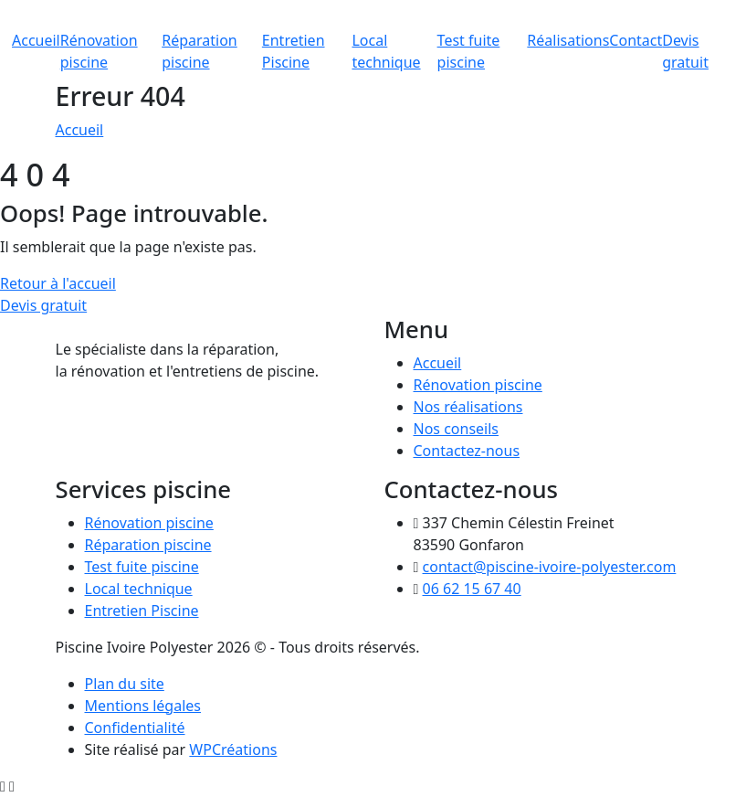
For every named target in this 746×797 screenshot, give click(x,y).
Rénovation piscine (478, 385)
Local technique (139, 589)
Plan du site (124, 684)
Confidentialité (135, 727)
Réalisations (568, 40)
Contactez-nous (467, 451)
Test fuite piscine (142, 567)
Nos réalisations (468, 407)
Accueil (36, 40)
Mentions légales (143, 706)
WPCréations (233, 749)
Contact (635, 40)
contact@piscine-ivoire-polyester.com (550, 567)
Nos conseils (456, 429)
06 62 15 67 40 (472, 589)
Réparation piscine (148, 545)
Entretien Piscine (142, 610)
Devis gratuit (43, 305)
